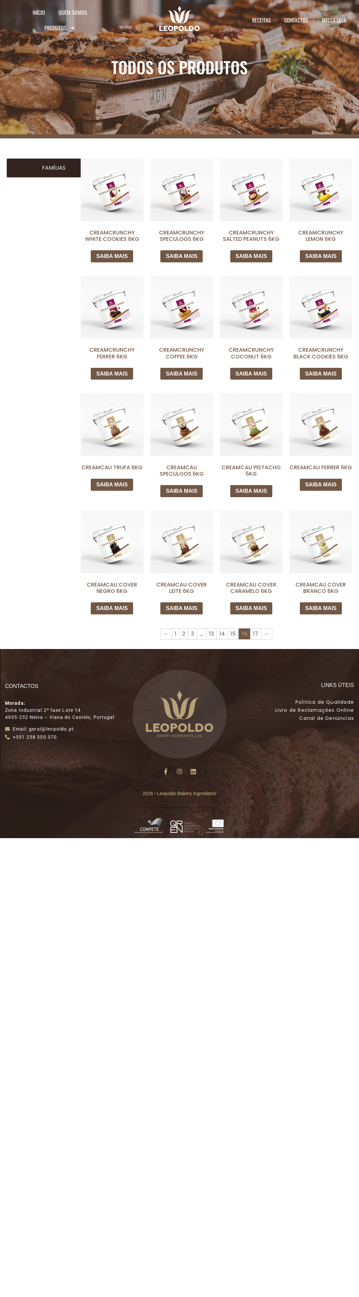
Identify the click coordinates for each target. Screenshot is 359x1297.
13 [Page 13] (211, 634)
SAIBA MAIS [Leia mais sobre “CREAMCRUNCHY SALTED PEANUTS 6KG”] (251, 256)
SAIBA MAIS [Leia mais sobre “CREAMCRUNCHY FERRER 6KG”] (112, 374)
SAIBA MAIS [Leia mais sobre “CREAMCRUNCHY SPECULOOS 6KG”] (181, 256)
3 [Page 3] (192, 634)
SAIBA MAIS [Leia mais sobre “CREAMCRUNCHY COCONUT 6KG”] (251, 374)
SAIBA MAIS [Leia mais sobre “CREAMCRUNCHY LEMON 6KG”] (321, 256)
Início (39, 12)
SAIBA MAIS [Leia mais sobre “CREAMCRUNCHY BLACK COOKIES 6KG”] (321, 374)
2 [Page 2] (183, 634)
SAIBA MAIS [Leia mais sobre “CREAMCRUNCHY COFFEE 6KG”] (181, 374)
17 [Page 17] (255, 634)
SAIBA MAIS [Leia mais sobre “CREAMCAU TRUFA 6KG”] (112, 484)
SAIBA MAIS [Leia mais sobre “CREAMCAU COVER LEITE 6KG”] (181, 608)
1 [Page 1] (175, 634)
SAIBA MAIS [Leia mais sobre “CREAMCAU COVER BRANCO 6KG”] (321, 608)
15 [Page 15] (233, 634)
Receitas (261, 20)
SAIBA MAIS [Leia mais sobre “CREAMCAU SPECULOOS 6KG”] (181, 491)
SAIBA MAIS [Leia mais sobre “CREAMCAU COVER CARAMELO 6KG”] (251, 608)
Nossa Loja (334, 20)
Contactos (296, 20)
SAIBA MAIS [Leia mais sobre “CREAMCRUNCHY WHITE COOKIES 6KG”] (112, 256)
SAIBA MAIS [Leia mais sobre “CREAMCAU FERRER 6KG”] (321, 484)
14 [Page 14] (222, 634)
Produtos (59, 28)
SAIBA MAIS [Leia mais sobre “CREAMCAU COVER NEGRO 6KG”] (112, 608)
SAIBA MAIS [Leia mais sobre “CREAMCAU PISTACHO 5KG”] (251, 491)
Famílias (54, 168)
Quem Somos (72, 12)
